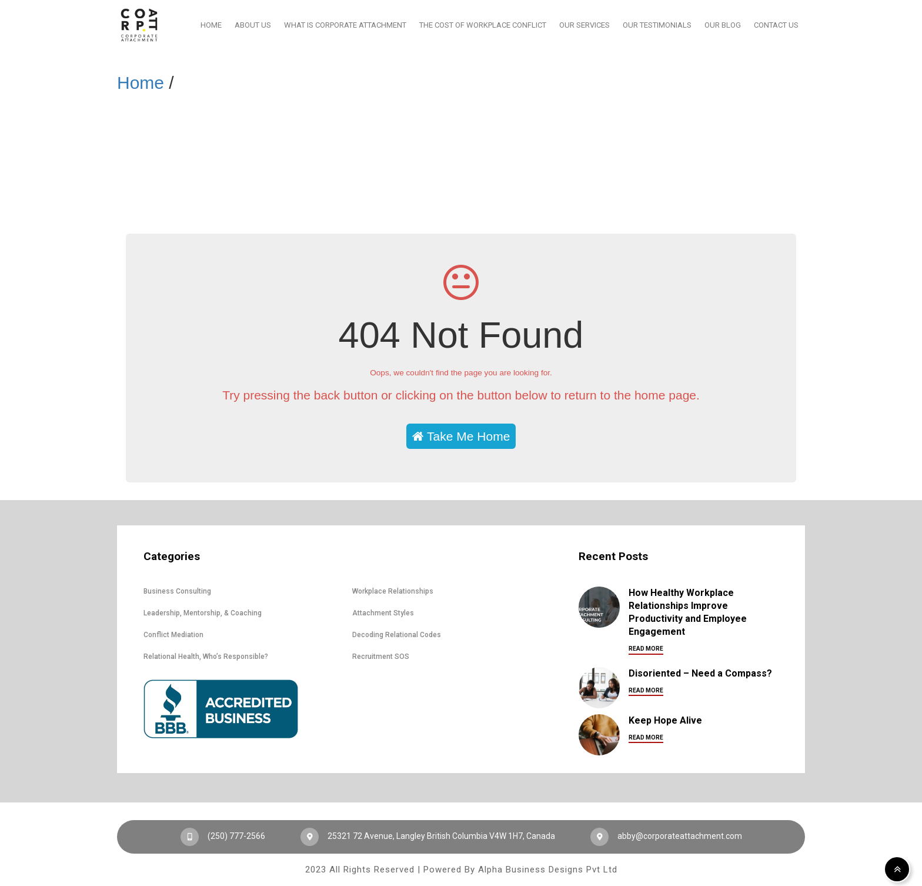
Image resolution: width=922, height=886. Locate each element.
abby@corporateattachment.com (666, 836)
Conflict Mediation (173, 635)
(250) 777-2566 (223, 836)
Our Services (584, 25)
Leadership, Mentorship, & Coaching (202, 613)
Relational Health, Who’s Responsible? (205, 656)
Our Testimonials (657, 25)
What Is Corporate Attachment (345, 25)
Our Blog (722, 25)
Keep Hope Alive (665, 720)
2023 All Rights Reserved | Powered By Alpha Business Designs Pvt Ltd (461, 869)
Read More (646, 648)
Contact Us (776, 25)
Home (211, 25)
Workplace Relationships (392, 591)
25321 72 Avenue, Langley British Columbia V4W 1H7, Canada (427, 836)
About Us (253, 25)
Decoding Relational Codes (396, 635)
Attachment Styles (383, 613)
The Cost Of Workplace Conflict (482, 25)
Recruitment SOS (380, 656)
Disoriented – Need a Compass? (700, 673)
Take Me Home (461, 436)
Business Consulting (177, 591)
